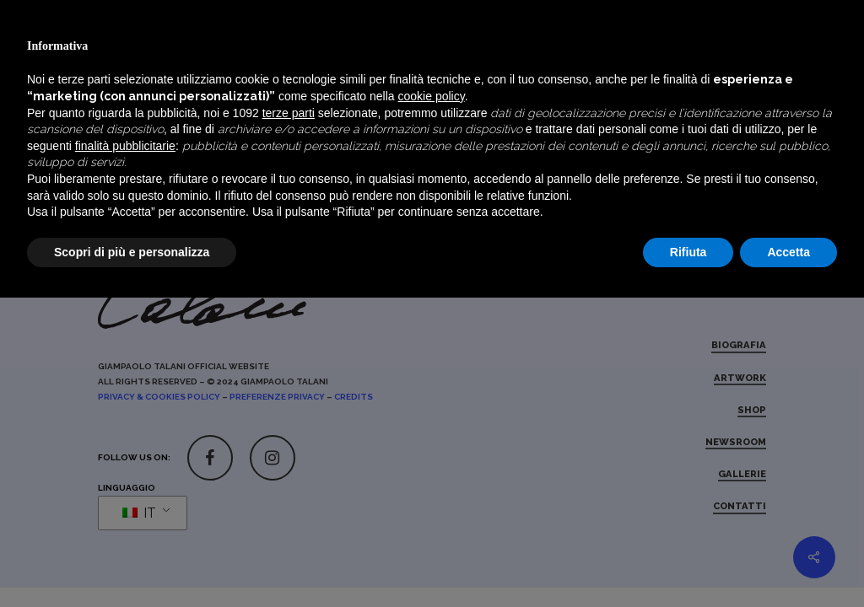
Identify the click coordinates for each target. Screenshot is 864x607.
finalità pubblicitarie (125, 454)
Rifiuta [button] (688, 560)
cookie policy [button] (431, 405)
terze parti (288, 421)
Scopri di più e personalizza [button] (131, 560)
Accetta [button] (788, 560)
